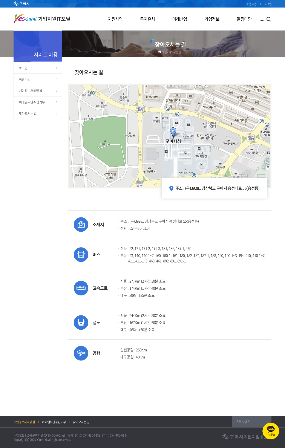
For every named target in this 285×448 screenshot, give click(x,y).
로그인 (267, 4)
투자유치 (147, 19)
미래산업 (179, 19)
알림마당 (244, 19)
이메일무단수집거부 (32, 102)
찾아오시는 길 (173, 52)
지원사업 (115, 19)
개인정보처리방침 (30, 90)
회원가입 (251, 4)
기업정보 (211, 19)
